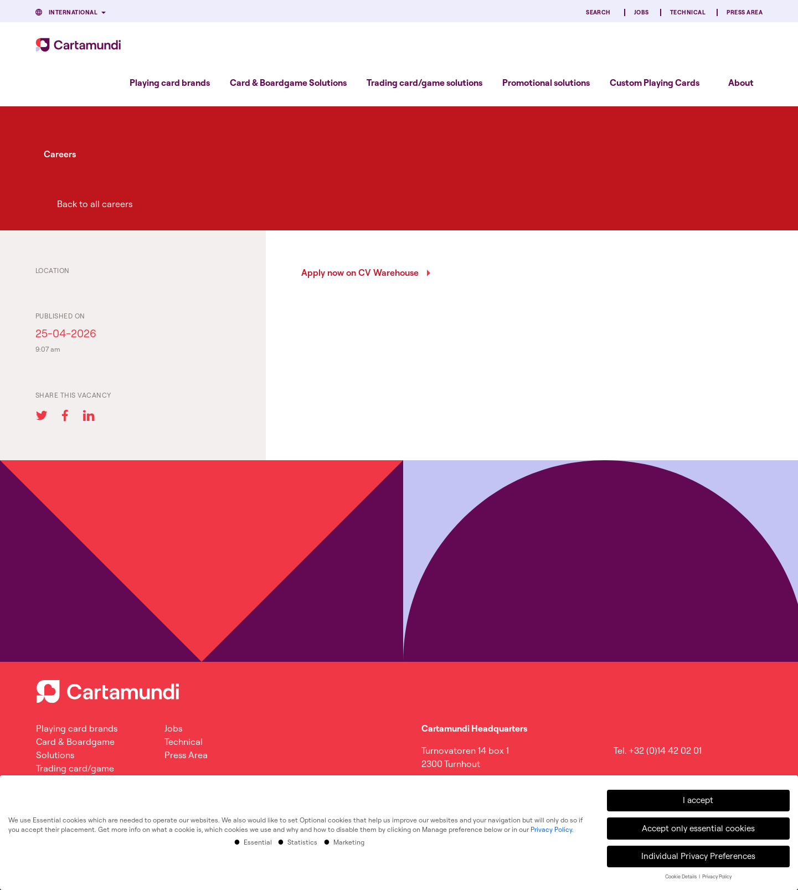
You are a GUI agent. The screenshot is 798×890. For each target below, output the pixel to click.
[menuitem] (170, 82)
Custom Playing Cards (654, 82)
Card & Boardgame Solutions (288, 82)
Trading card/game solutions (424, 82)
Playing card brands (170, 82)
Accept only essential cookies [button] (698, 825)
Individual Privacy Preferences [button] (698, 853)
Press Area (745, 12)
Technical (688, 12)
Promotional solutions (546, 82)
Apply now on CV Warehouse (360, 272)
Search (598, 12)
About (741, 82)
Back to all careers (94, 203)
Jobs (641, 12)
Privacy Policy (551, 827)
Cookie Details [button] (681, 874)
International (73, 12)
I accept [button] (698, 798)
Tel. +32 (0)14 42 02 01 (658, 750)
